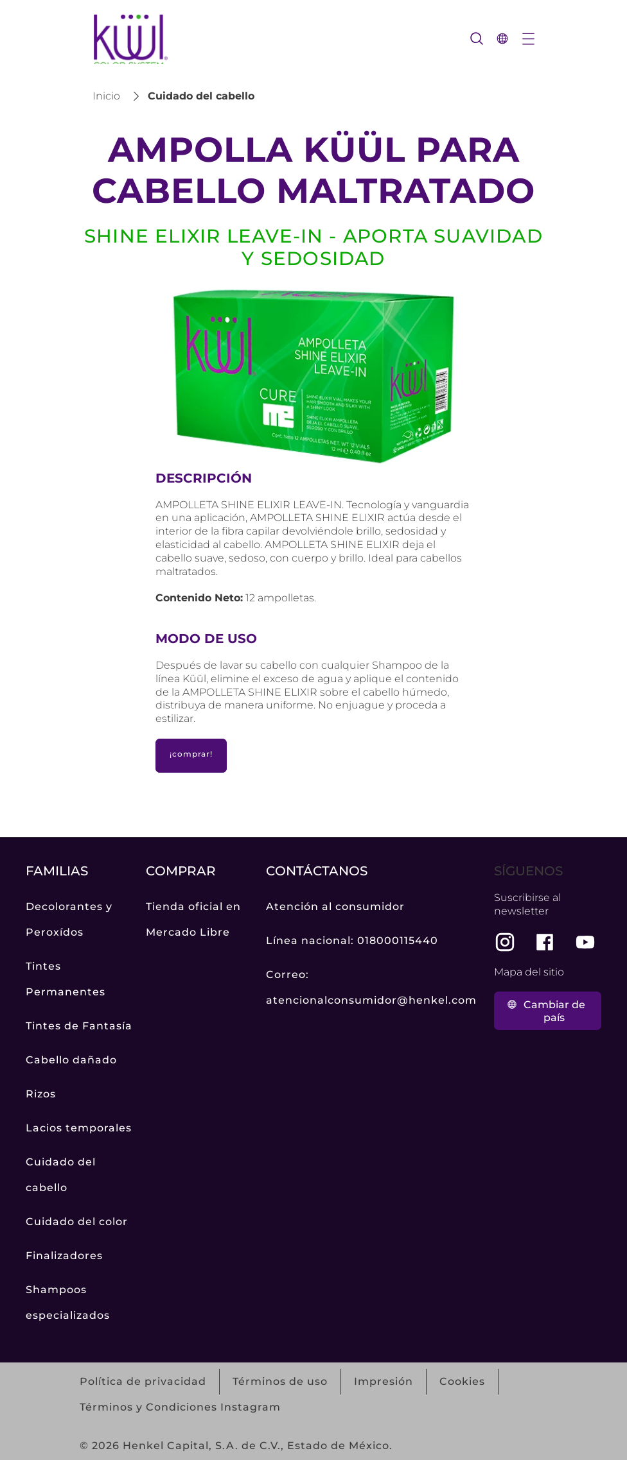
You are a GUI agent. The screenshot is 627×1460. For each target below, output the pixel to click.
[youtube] (585, 942)
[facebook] (545, 942)
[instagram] (505, 942)
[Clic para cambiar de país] (547, 1010)
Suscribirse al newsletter (527, 904)
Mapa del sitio (529, 972)
